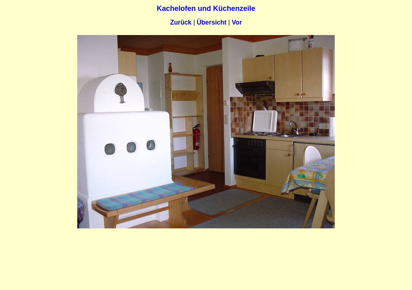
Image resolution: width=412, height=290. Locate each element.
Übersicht (212, 22)
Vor (237, 22)
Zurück (181, 22)
